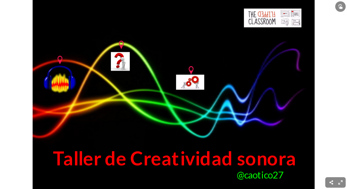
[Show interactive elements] (340, 6)
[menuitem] (340, 182)
